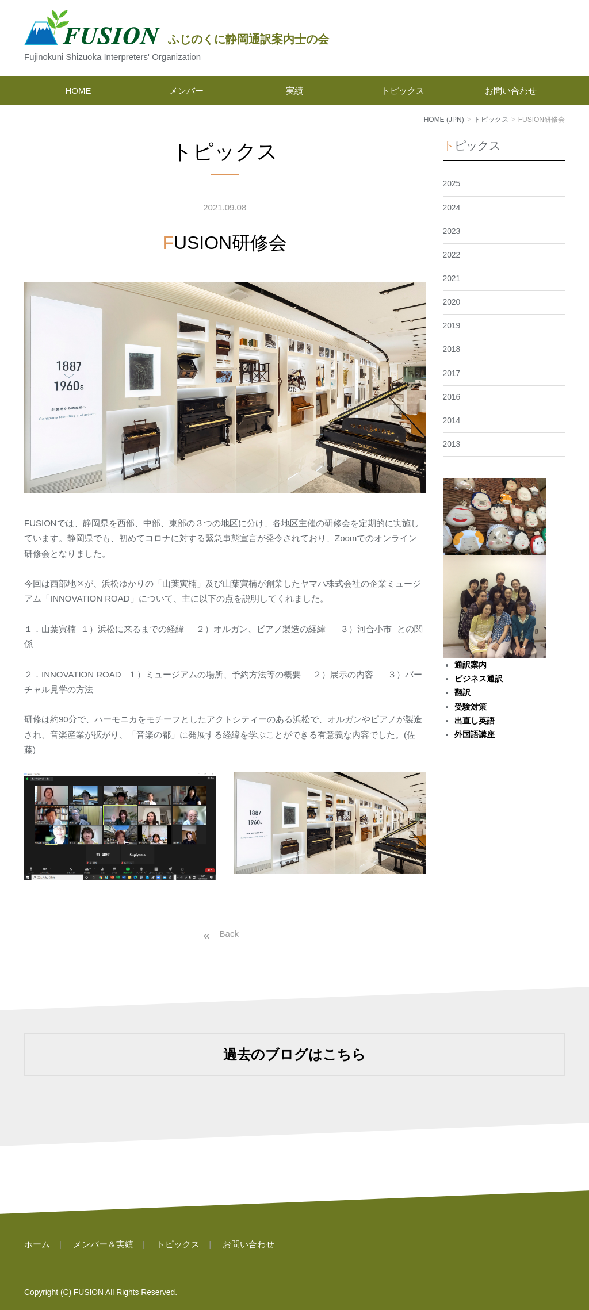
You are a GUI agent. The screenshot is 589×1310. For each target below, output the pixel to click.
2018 (452, 349)
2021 (452, 278)
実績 (294, 90)
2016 (452, 397)
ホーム (37, 1244)
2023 (452, 231)
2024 (452, 208)
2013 (452, 444)
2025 (452, 183)
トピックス (402, 90)
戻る (218, 933)
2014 (452, 420)
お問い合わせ (511, 90)
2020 (452, 302)
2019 (452, 325)
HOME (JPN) (444, 120)
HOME (78, 90)
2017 (452, 373)
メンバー (186, 90)
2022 (452, 255)
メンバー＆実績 (103, 1244)
